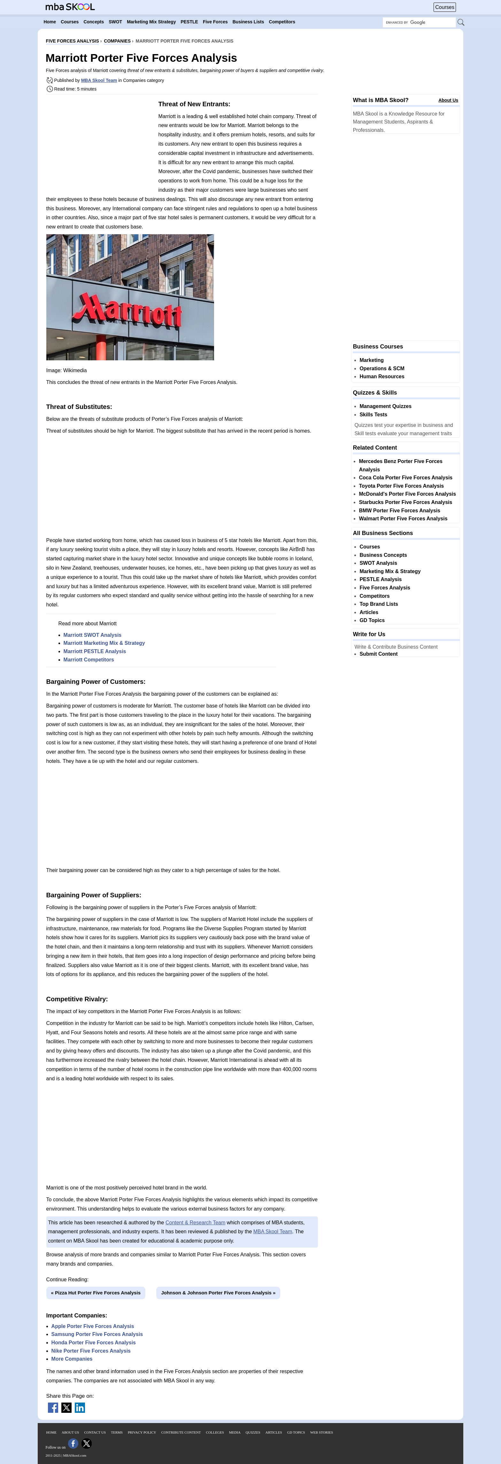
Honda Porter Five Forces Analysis (93, 1342)
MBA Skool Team (99, 80)
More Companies (72, 1359)
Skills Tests (373, 414)
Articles (368, 612)
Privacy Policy (142, 1432)
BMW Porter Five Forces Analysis (399, 510)
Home (51, 1432)
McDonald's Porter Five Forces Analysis (407, 494)
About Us (448, 100)
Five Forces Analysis (384, 587)
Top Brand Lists (378, 604)
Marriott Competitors (89, 659)
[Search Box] (419, 22)
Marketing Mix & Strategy (389, 571)
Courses (444, 7)
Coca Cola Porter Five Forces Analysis (405, 477)
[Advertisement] (100, 144)
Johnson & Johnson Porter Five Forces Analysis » (218, 1292)
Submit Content (378, 654)
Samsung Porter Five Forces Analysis (97, 1334)
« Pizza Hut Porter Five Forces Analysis (96, 1292)
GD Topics (372, 620)
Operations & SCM (381, 368)
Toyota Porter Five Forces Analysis (401, 486)
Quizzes (253, 1432)
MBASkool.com (74, 1455)
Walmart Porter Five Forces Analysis (403, 518)
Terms (117, 1432)
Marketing (371, 360)
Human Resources (382, 376)
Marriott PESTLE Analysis (95, 651)
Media (235, 1432)
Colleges (215, 1432)
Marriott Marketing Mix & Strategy (104, 643)
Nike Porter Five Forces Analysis (91, 1351)
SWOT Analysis (378, 563)
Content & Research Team (195, 1222)
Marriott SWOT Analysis (93, 635)
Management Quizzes (385, 406)
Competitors (374, 596)
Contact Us (95, 1432)
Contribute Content (181, 1432)
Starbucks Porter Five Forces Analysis (405, 502)
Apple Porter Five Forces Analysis (92, 1326)
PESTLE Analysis (380, 579)
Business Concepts (383, 555)
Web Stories (321, 1432)
